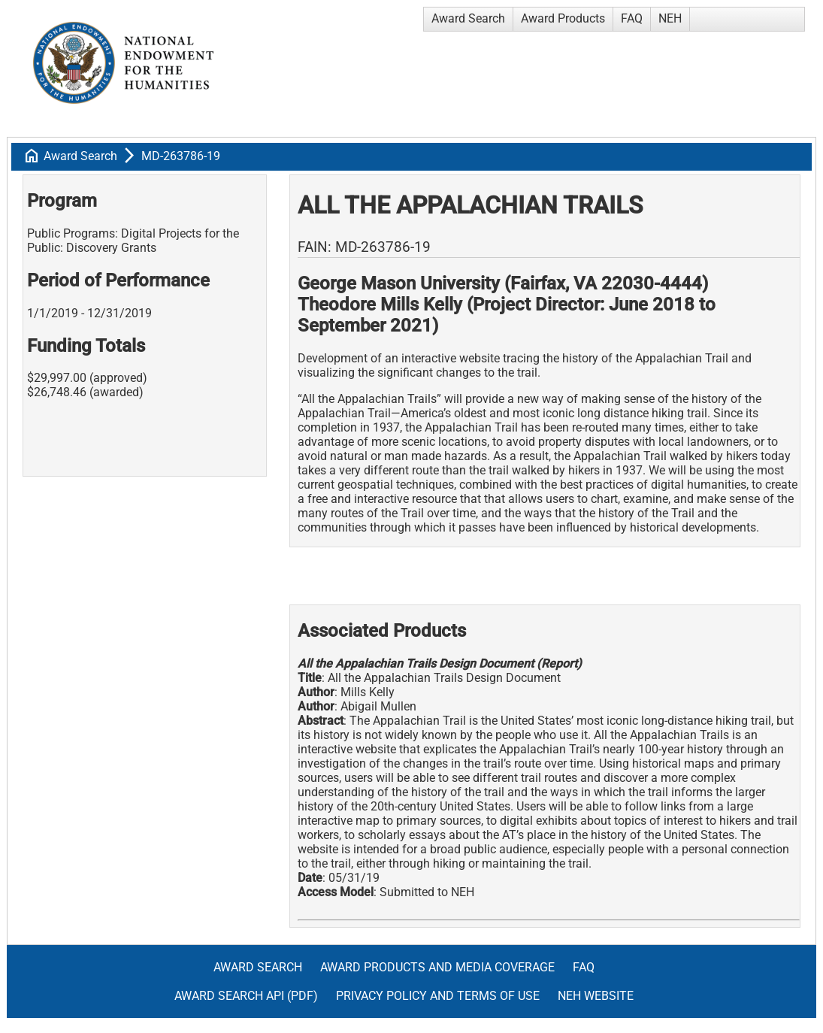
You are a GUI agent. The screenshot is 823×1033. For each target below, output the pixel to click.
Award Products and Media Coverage (437, 967)
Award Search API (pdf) (246, 996)
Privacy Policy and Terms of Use (438, 996)
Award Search (468, 18)
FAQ (632, 18)
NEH (670, 18)
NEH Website (596, 996)
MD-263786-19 (180, 156)
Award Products (563, 18)
